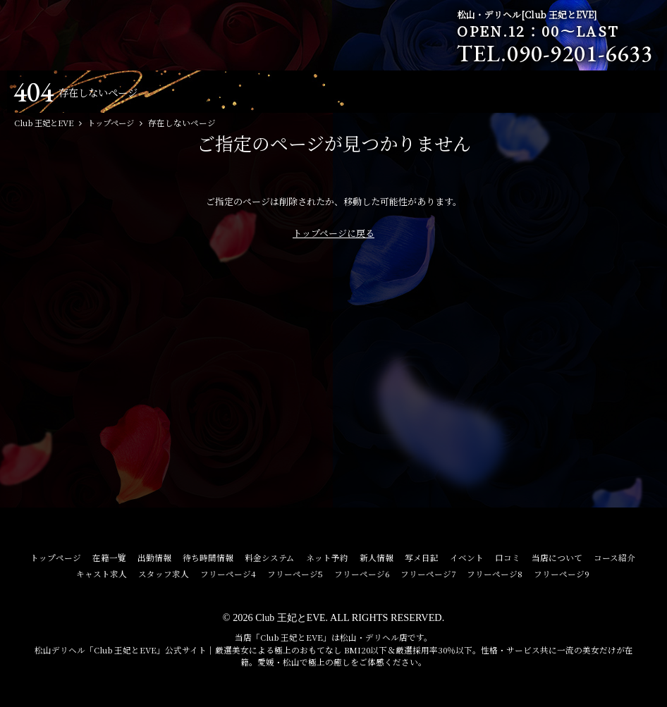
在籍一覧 (109, 557)
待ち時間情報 (208, 557)
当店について (557, 557)
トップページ (55, 557)
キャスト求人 (101, 573)
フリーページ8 (494, 573)
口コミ (507, 557)
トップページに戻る (333, 233)
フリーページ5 (295, 573)
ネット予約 (327, 557)
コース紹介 (614, 557)
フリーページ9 (561, 573)
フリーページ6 (361, 573)
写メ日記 (422, 557)
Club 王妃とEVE (290, 617)
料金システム (270, 557)
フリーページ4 (228, 573)
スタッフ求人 (163, 573)
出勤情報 (154, 557)
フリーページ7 (427, 573)
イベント (467, 557)
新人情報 (376, 557)
